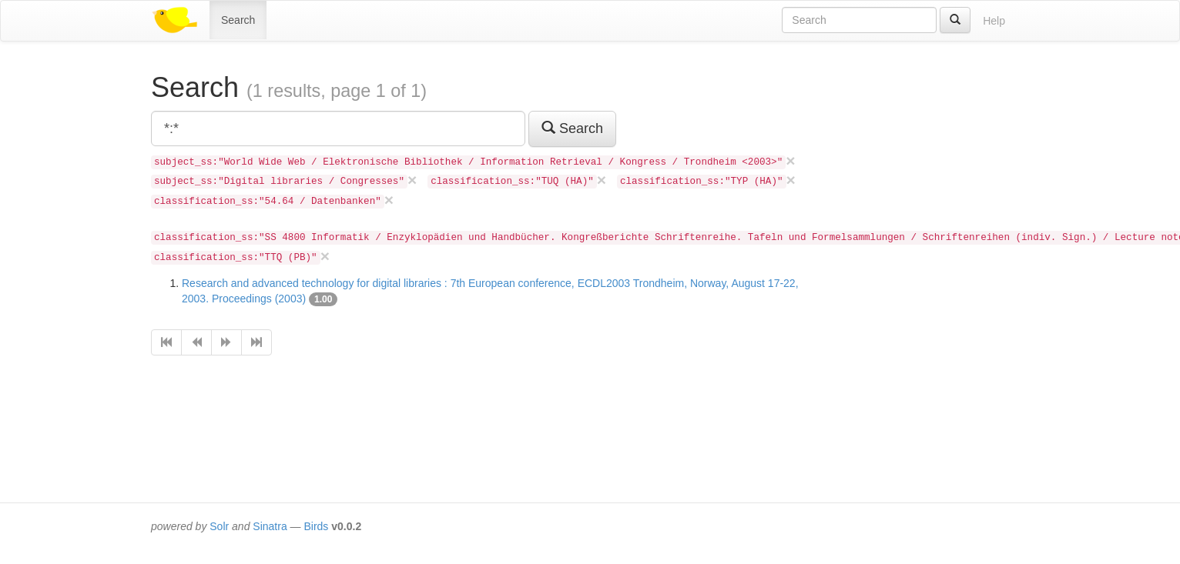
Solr (219, 526)
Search (238, 20)
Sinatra (270, 526)
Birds (315, 526)
